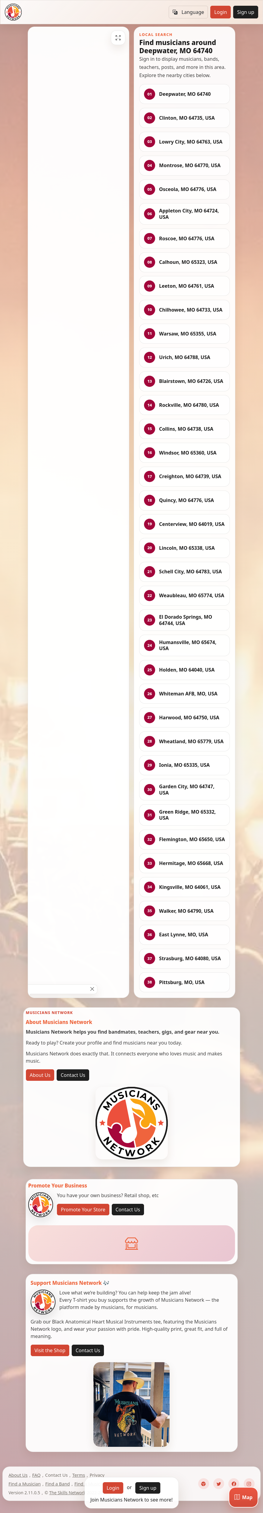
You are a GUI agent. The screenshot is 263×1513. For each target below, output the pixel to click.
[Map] (243, 1497)
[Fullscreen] (118, 38)
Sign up (245, 12)
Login (220, 12)
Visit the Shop (50, 1350)
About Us (40, 1075)
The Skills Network (67, 1492)
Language (188, 12)
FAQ (36, 1475)
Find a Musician (24, 1484)
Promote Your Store (83, 1209)
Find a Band (57, 1484)
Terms (78, 1475)
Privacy (96, 1475)
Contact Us (73, 1075)
